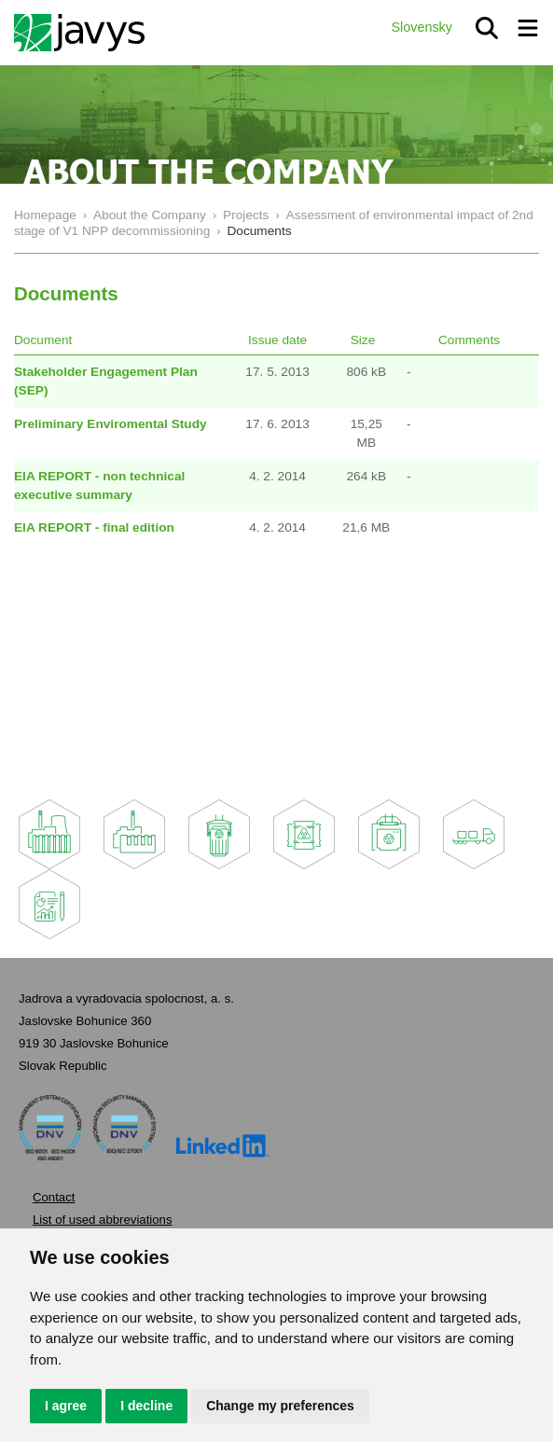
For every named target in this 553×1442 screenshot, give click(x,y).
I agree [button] (66, 1405)
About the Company (149, 215)
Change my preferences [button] (280, 1405)
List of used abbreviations (103, 1220)
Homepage (45, 215)
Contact (54, 1197)
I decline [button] (146, 1405)
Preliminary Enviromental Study (110, 424)
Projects (246, 215)
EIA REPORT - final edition (94, 527)
